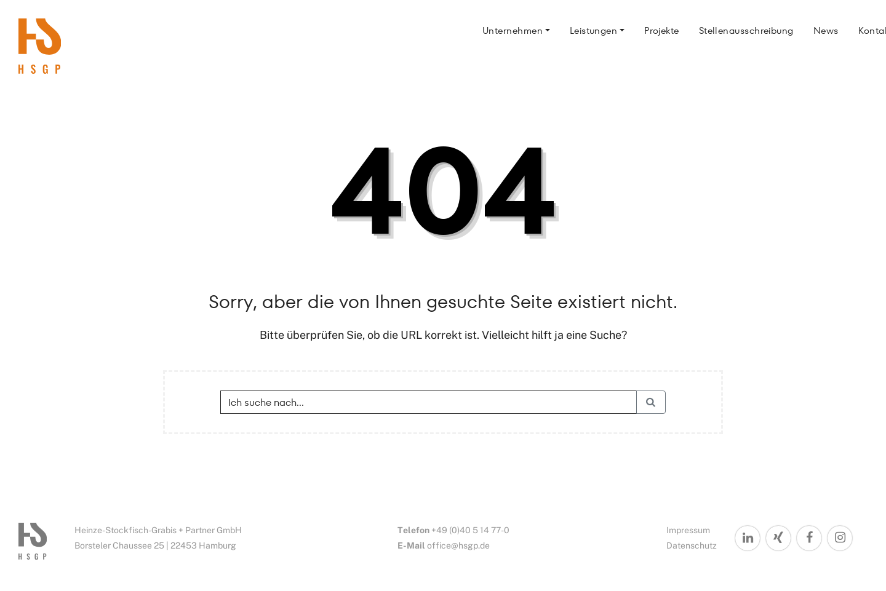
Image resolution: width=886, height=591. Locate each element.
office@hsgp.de (458, 545)
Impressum (688, 530)
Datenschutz (691, 545)
